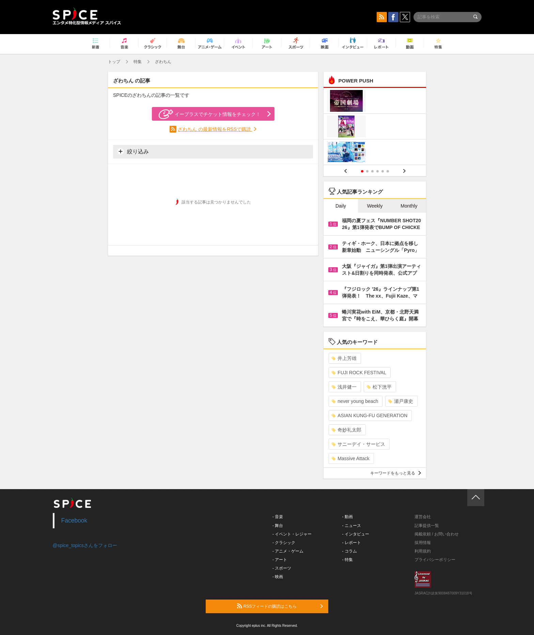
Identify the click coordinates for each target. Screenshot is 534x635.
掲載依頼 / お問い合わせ (436, 534)
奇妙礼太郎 (346, 430)
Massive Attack (350, 458)
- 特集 (347, 559)
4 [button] (377, 171)
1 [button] (362, 171)
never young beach (355, 401)
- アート (279, 559)
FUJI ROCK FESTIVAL (359, 372)
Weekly (375, 206)
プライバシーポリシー (434, 559)
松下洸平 (379, 387)
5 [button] (382, 171)
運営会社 (422, 516)
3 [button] (372, 171)
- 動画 (347, 516)
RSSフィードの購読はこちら (280, 606)
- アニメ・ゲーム (287, 551)
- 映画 (277, 576)
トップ (114, 61)
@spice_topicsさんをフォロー (85, 545)
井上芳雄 (344, 358)
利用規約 (422, 551)
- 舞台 (277, 525)
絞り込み (133, 151)
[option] (375, 127)
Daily (340, 206)
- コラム (349, 551)
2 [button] (367, 171)
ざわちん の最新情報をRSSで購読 (215, 129)
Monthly (408, 206)
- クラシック (283, 542)
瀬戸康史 (400, 401)
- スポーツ (281, 568)
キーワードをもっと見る (395, 473)
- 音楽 (277, 516)
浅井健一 (344, 387)
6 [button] (388, 171)
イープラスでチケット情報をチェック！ (210, 114)
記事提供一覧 (426, 525)
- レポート (351, 542)
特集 (138, 61)
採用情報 (422, 542)
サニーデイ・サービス (358, 444)
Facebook (74, 520)
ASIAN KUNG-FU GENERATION (369, 415)
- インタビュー (355, 534)
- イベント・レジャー (292, 534)
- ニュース (351, 525)
